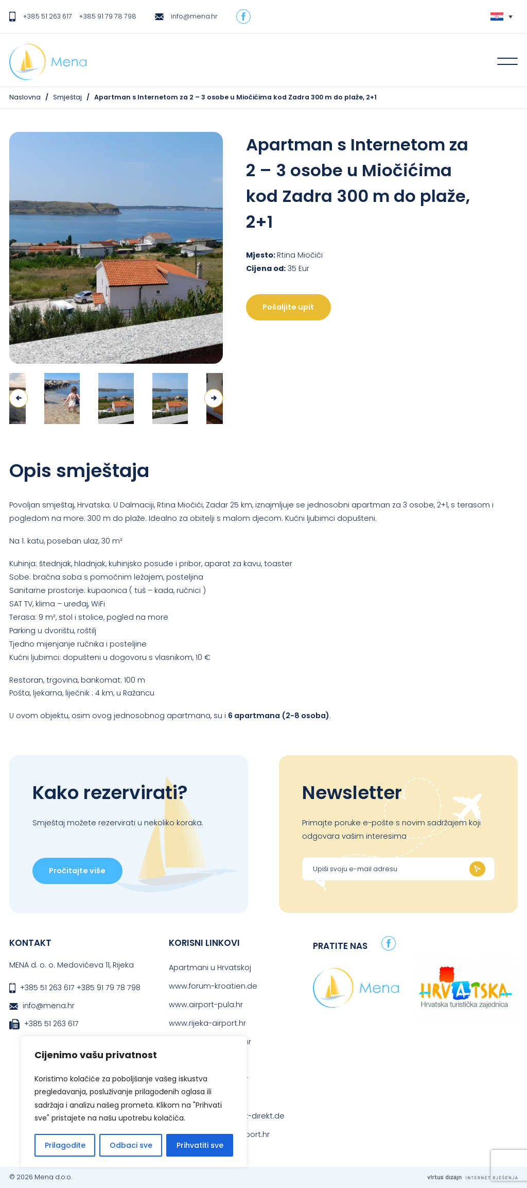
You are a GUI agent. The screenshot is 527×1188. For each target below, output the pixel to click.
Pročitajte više (77, 870)
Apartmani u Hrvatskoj (210, 967)
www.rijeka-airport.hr (207, 1023)
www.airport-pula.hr (206, 1004)
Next (213, 398)
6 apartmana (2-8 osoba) (278, 715)
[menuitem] (501, 17)
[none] (501, 17)
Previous (18, 398)
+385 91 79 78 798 (107, 16)
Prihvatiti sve (200, 1145)
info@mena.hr (194, 16)
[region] (134, 1101)
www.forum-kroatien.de (213, 986)
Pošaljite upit (288, 307)
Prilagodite (65, 1145)
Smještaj (67, 97)
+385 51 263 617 (47, 16)
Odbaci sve (131, 1145)
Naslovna (25, 97)
